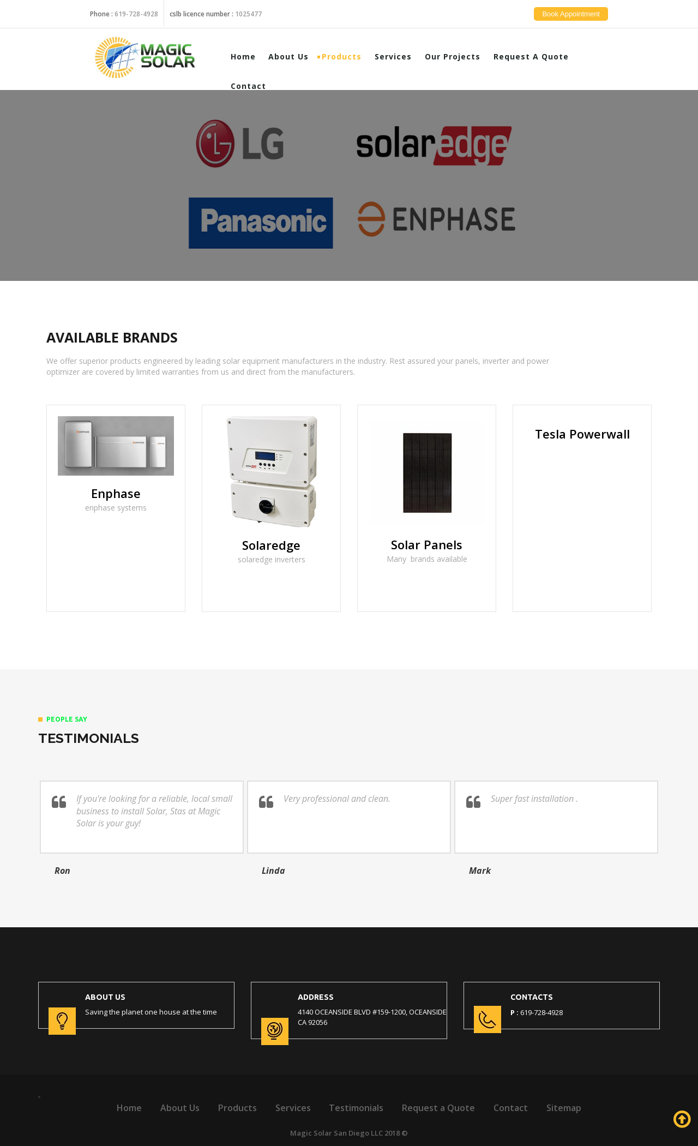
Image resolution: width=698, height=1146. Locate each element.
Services (400, 56)
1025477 (248, 6)
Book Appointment (578, 21)
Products (349, 56)
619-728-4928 (136, 6)
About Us (295, 56)
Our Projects (460, 56)
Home (249, 56)
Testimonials (356, 1108)
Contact (255, 85)
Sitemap (563, 1108)
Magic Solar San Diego (329, 1133)
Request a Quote (538, 56)
